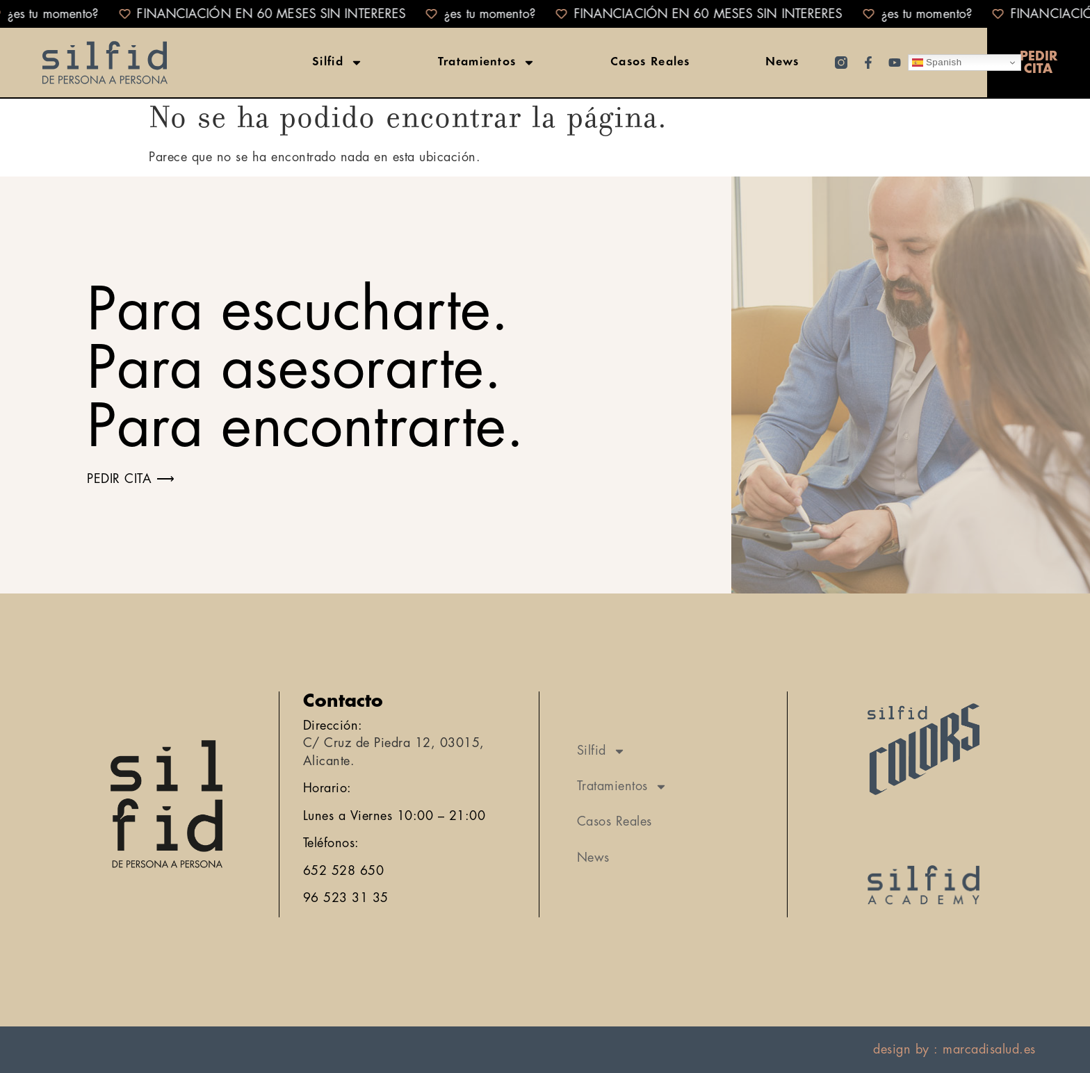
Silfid (337, 63)
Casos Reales (650, 62)
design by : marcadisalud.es (954, 1049)
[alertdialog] (545, 14)
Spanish (937, 62)
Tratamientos (487, 63)
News (782, 62)
